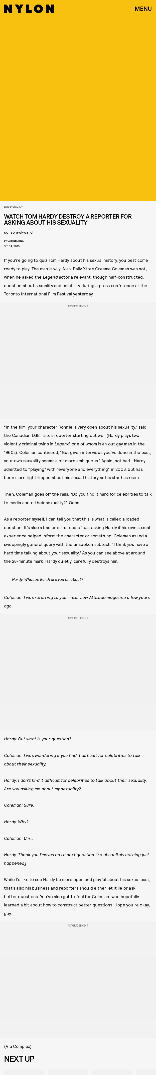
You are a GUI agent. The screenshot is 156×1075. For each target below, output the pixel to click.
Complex (21, 1046)
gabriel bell (16, 240)
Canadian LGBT (27, 435)
